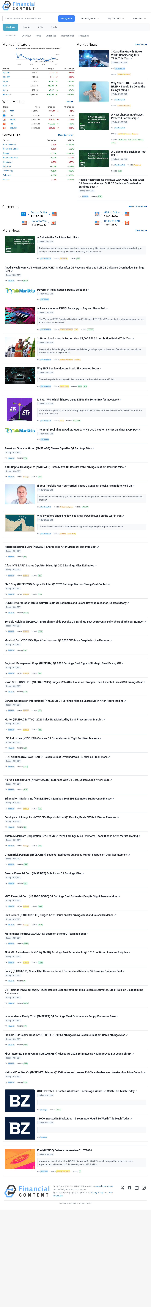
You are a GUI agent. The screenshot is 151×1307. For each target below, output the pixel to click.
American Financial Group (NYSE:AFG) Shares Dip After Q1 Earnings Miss (50, 474)
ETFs (40, 27)
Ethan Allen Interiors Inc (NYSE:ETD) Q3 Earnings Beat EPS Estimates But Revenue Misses (60, 861)
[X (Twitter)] (122, 1287)
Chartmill (86, 206)
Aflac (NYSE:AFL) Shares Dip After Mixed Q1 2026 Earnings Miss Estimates (51, 601)
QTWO (27, 1085)
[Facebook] (129, 1287)
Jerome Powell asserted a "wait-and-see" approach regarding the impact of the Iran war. (82, 558)
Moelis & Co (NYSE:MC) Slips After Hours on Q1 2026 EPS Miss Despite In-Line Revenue (58, 686)
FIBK (26, 1152)
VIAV (27, 743)
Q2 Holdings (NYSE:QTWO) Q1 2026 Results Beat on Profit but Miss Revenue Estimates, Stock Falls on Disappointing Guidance (74, 1073)
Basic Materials (9, 144)
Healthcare (8, 162)
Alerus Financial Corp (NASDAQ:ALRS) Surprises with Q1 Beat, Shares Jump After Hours (59, 841)
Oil (4, 90)
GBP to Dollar (112, 223)
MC (26, 697)
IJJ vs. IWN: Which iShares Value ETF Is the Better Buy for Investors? (80, 422)
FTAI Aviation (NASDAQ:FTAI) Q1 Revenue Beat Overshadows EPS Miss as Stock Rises (57, 815)
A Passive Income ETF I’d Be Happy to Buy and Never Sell (73, 324)
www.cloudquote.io (104, 1283)
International (67, 35)
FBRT (27, 1131)
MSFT (121, 149)
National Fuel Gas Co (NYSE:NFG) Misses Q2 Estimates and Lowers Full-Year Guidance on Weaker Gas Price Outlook (75, 1162)
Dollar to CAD (112, 232)
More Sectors (65, 135)
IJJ (76, 444)
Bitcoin (6, 94)
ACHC (101, 206)
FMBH (43, 1040)
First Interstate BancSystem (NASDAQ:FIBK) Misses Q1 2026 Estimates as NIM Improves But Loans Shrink (69, 1141)
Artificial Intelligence (125, 75)
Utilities (6, 179)
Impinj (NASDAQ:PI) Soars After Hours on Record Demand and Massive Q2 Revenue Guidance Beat (65, 1051)
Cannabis (80, 378)
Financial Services (10, 157)
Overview (26, 35)
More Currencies (137, 217)
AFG (26, 485)
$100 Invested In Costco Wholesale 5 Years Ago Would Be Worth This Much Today (88, 1182)
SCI (42, 764)
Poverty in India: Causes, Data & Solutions (64, 304)
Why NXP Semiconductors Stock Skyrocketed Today (70, 388)
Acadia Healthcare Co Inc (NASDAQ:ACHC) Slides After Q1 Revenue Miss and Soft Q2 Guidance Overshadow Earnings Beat (112, 193)
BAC (120, 179)
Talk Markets (46, 314)
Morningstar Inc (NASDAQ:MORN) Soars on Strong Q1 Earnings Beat (47, 1010)
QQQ (5, 81)
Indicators (138, 18)
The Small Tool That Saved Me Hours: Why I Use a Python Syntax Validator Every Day (89, 454)
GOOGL (114, 149)
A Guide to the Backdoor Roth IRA (126, 161)
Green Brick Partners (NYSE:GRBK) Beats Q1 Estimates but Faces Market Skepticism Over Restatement (67, 922)
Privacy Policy (97, 1289)
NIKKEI (12, 119)
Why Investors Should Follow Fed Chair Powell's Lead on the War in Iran (81, 547)
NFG (26, 1172)
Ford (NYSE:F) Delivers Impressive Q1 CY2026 (65, 1245)
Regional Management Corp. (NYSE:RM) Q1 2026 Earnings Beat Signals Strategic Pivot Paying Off (64, 712)
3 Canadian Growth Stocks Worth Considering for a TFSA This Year (127, 55)
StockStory (45, 1267)
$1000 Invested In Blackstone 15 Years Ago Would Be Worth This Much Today (85, 1211)
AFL (42, 612)
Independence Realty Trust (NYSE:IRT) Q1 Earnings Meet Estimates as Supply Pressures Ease (62, 1100)
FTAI (26, 825)
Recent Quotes (88, 18)
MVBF (43, 979)
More (69, 101)
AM (42, 912)
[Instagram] (144, 1287)
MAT (42, 784)
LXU (26, 805)
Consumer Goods (10, 149)
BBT (26, 953)
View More (140, 44)
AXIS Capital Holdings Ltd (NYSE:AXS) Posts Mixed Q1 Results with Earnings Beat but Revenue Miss (66, 495)
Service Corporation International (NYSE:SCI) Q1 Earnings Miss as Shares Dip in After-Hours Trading (66, 753)
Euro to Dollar (39, 223)
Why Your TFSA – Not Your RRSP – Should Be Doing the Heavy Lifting (128, 89)
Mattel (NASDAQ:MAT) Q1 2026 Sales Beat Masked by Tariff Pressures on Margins (55, 774)
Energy (6, 153)
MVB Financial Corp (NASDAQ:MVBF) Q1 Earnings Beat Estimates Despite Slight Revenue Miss (62, 969)
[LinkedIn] (137, 1287)
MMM (82, 406)
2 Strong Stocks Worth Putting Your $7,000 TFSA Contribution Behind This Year (86, 356)
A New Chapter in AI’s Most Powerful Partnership (128, 121)
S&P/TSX (13, 128)
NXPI (88, 406)
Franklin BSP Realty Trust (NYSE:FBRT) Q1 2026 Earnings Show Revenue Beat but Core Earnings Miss (66, 1121)
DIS (126, 145)
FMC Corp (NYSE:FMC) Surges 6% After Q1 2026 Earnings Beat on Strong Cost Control (57, 622)
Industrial (7, 166)
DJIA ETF (6, 72)
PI (26, 1061)
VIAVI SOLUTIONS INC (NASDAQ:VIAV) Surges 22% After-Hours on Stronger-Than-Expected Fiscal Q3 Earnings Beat (75, 733)
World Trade (74, 565)
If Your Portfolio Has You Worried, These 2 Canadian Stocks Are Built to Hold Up (86, 515)
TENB (42, 676)
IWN (81, 444)
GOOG (137, 145)
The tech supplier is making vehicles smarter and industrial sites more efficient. (78, 399)
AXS (42, 505)
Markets (10, 27)
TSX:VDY (94, 346)
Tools (54, 27)
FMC (42, 632)
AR (26, 591)
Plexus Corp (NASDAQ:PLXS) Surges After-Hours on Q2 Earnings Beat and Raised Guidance (60, 989)
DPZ (131, 145)
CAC (12, 115)
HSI (11, 123)
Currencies (51, 35)
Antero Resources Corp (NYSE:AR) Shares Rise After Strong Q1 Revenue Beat (52, 581)
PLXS (42, 1000)
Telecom (7, 175)
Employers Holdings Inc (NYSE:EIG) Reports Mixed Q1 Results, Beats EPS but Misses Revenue (62, 882)
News (38, 35)
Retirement (139, 172)
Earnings (27, 505)
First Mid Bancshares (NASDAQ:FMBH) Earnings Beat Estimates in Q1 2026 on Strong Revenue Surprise (68, 1030)
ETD (42, 871)
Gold (5, 85)
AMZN (121, 145)
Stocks (26, 27)
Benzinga (45, 1201)
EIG (26, 892)
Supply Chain (66, 406)
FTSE (12, 111)
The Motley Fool (121, 69)
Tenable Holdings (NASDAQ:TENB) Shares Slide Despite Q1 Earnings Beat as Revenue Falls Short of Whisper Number (69, 665)
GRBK (27, 933)
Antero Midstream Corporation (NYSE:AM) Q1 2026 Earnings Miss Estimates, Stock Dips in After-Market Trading (73, 902)
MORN (27, 1020)
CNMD (27, 653)
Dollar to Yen (39, 232)
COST (60, 1201)
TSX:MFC (88, 537)
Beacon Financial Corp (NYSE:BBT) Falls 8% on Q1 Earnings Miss (45, 943)
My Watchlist (114, 18)
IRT (26, 1111)
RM (42, 723)
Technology (8, 170)
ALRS (27, 851)
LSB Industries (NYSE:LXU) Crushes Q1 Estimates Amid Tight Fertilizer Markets (53, 794)
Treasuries (84, 35)
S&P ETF (6, 77)
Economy (137, 139)
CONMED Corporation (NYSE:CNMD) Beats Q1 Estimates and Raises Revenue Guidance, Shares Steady (67, 642)
